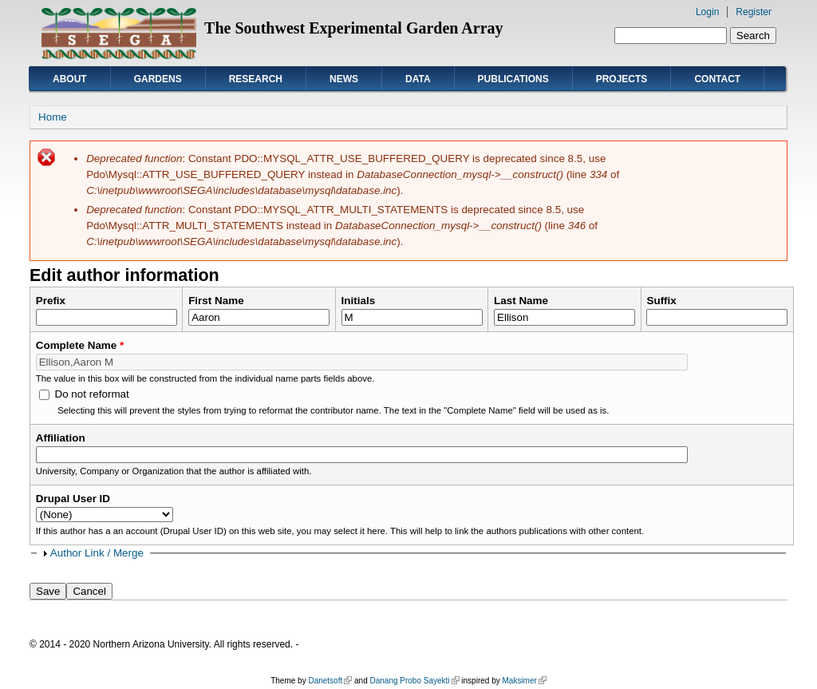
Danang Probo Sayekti (414, 680)
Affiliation (60, 438)
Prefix (50, 301)
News (344, 79)
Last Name (521, 301)
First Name (215, 301)
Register (754, 12)
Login (707, 12)
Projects (622, 79)
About (70, 79)
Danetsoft (330, 680)
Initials (358, 301)
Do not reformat (91, 394)
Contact (717, 79)
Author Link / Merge (97, 553)
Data (418, 79)
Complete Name (80, 345)
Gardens (158, 79)
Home (52, 117)
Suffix (661, 301)
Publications (513, 79)
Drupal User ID (73, 499)
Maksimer (524, 680)
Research (255, 79)
